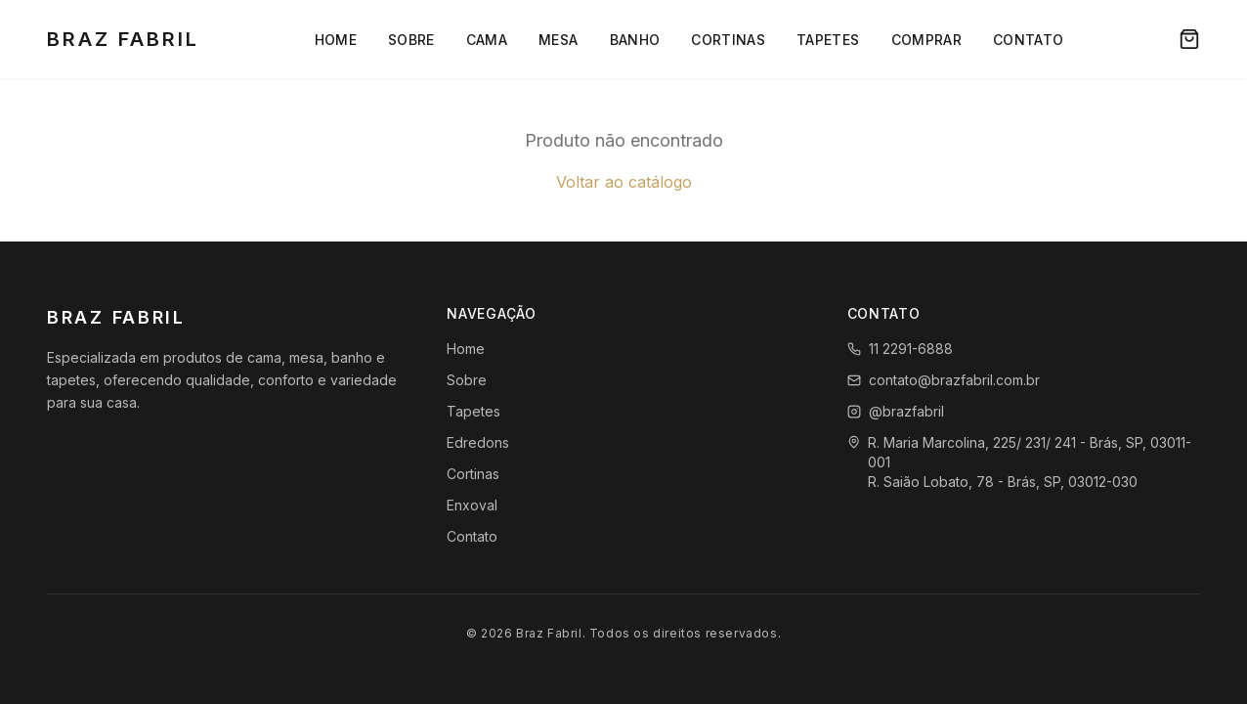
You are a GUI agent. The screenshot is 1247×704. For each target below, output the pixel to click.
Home (336, 39)
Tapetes (827, 39)
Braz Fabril (123, 39)
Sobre (411, 39)
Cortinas (728, 39)
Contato (1028, 39)
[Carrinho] (1189, 39)
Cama (486, 39)
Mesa (558, 39)
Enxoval (472, 505)
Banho (635, 39)
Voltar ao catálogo (624, 182)
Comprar (926, 39)
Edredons (478, 442)
